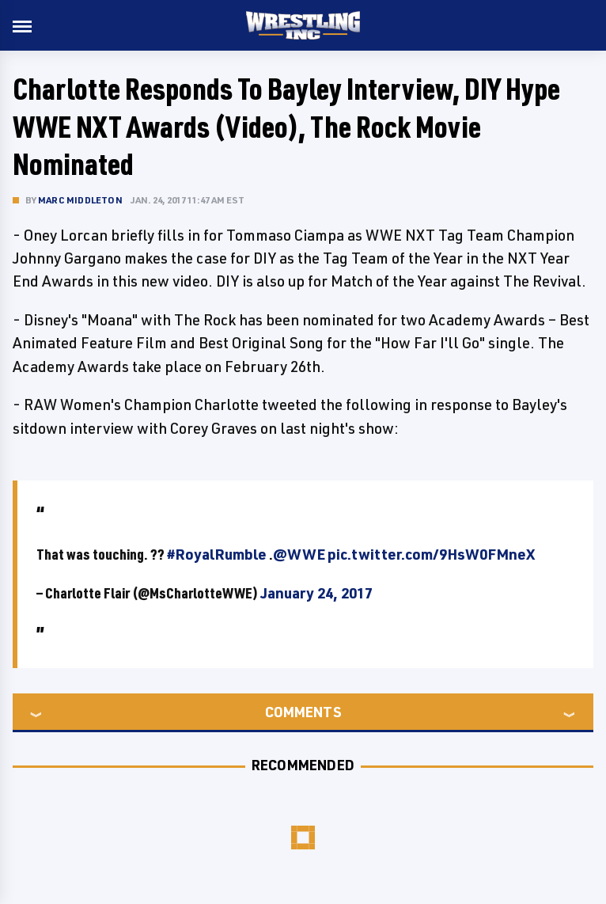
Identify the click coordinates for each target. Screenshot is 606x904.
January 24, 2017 (316, 592)
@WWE (299, 554)
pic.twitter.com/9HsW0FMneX (431, 554)
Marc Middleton (80, 200)
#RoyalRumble (217, 554)
